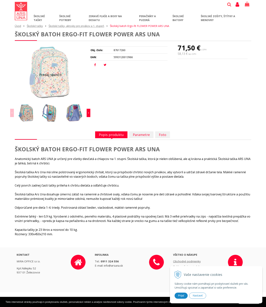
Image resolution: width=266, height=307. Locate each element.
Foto (162, 134)
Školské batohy (178, 18)
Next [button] (88, 113)
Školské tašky (39, 18)
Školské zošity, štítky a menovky (218, 18)
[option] (26, 113)
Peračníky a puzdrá (147, 18)
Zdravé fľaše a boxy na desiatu (105, 18)
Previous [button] (12, 113)
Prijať (181, 295)
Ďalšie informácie (204, 304)
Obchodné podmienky (187, 261)
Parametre (141, 134)
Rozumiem (249, 304)
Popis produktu (111, 134)
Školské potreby (65, 18)
